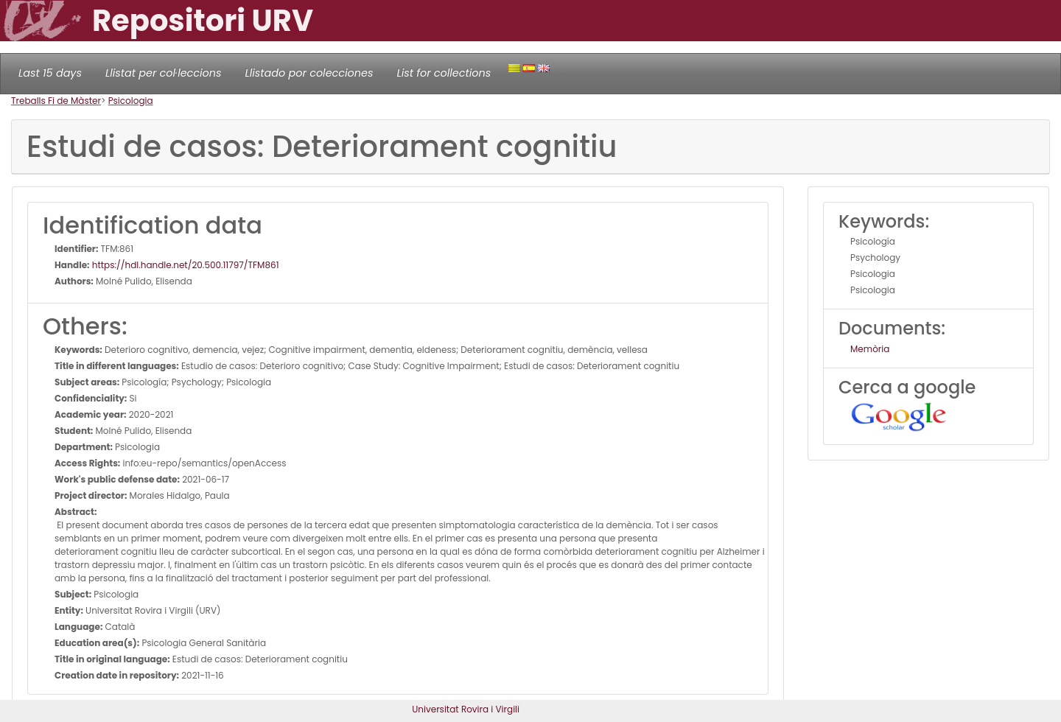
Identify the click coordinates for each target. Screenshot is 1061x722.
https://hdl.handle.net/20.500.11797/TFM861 (184, 265)
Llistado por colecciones (309, 73)
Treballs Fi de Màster (56, 100)
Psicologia (130, 100)
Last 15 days (50, 73)
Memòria (869, 349)
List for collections (443, 73)
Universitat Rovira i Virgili (465, 709)
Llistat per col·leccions (163, 73)
